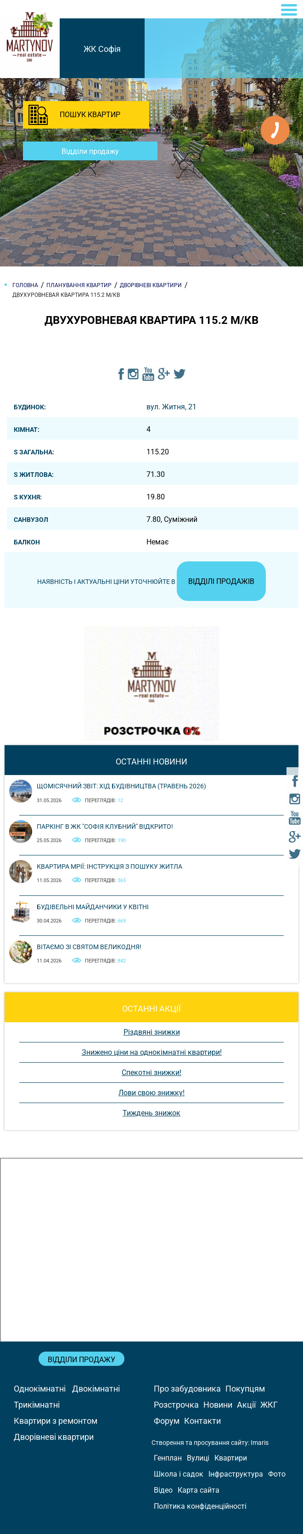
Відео (163, 1490)
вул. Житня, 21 (171, 406)
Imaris (260, 1442)
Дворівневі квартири (54, 1437)
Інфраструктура (235, 1474)
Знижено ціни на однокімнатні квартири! (152, 1052)
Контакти (202, 1421)
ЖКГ (269, 1404)
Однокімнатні (40, 1388)
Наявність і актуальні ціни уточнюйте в (151, 581)
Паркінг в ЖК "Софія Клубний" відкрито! (105, 826)
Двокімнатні (96, 1388)
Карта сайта (198, 1490)
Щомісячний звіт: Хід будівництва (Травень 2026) (121, 786)
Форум (167, 1421)
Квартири (230, 1458)
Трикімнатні (37, 1404)
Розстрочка (176, 1404)
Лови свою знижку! (151, 1092)
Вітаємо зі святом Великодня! (89, 947)
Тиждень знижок (151, 1113)
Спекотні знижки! (151, 1072)
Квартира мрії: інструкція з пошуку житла (109, 866)
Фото (277, 1474)
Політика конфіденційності (200, 1506)
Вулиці (198, 1458)
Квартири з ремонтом (55, 1421)
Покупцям (245, 1388)
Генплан (168, 1458)
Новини (217, 1404)
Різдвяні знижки (151, 1032)
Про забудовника (187, 1388)
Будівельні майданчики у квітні (93, 907)
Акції (246, 1404)
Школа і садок (178, 1474)
